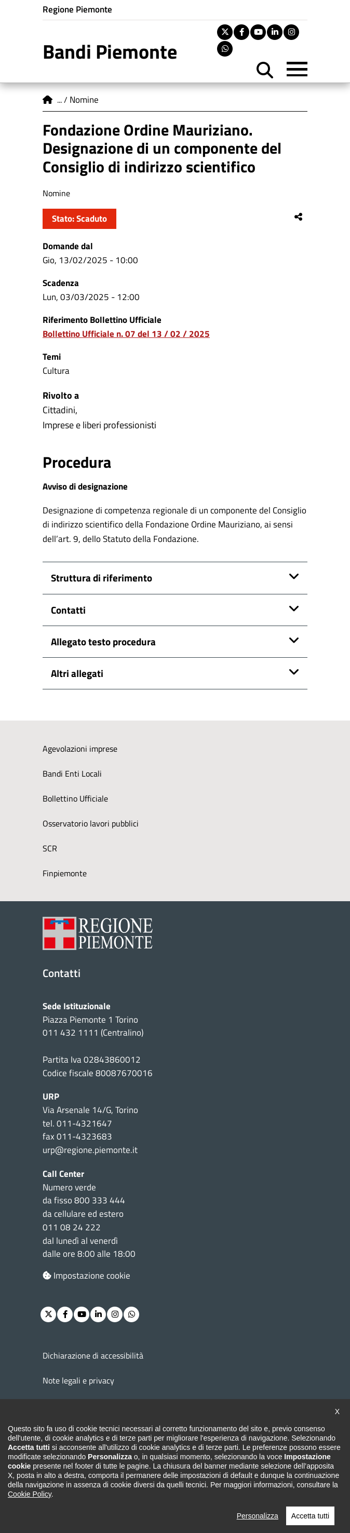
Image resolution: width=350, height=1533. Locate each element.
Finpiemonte (65, 873)
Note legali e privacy (78, 1380)
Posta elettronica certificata (92, 1480)
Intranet (57, 1505)
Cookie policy (65, 1405)
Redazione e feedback (80, 1455)
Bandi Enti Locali (72, 773)
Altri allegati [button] (77, 673)
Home (48, 100)
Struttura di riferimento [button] (101, 578)
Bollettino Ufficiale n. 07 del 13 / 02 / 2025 (126, 334)
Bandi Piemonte (110, 51)
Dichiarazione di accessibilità (93, 1355)
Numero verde (69, 1187)
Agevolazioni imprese (80, 748)
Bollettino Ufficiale (75, 798)
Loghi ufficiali (66, 1430)
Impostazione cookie (86, 1275)
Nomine (84, 99)
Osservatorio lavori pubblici (91, 823)
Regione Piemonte (77, 9)
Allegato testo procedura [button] (103, 641)
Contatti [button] (68, 610)
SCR (50, 848)
